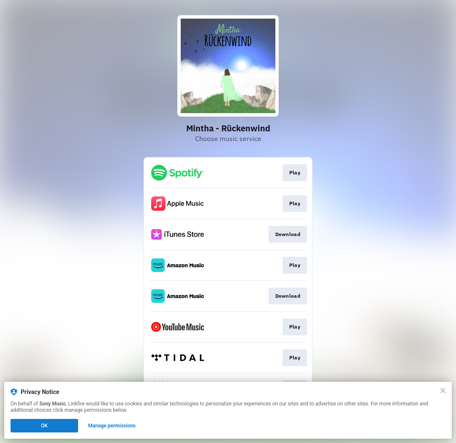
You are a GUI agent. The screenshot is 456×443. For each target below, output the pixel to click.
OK (44, 426)
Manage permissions (112, 426)
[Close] (443, 390)
